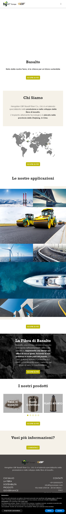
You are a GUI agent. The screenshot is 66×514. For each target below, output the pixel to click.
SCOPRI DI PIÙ (33, 78)
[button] (27, 415)
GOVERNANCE (10, 490)
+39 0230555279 (56, 483)
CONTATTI (58, 478)
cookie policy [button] (24, 501)
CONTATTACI (33, 448)
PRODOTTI (8, 487)
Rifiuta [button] (49, 510)
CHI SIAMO (8, 478)
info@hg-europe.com (54, 485)
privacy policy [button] (51, 498)
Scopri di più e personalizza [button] (12, 510)
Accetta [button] (59, 510)
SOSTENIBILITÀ (10, 484)
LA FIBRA (7, 481)
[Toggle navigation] (61, 3)
